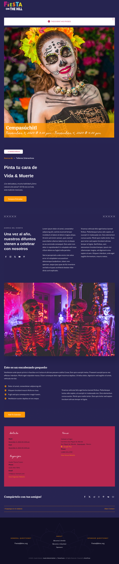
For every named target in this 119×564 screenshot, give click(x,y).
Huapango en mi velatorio (13, 509)
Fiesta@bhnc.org (21, 543)
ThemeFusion (61, 558)
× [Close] (113, 19)
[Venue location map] (85, 471)
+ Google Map (67, 447)
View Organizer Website (17, 477)
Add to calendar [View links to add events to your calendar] (14, 415)
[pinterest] (24, 257)
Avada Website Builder (49, 558)
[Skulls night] (59, 283)
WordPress (87, 558)
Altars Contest (109, 509)
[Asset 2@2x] (13, 2)
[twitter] (15, 257)
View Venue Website (68, 455)
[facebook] (6, 257)
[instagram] (10, 257)
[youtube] (19, 257)
